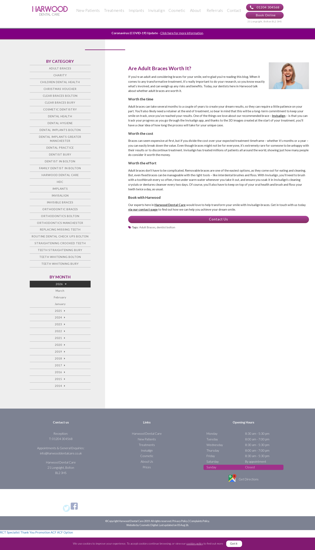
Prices (147, 467)
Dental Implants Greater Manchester (60, 139)
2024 (58, 317)
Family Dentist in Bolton (60, 168)
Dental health (60, 116)
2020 (58, 344)
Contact (234, 10)
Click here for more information (181, 33)
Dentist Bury (60, 154)
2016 (58, 372)
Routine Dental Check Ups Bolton (60, 236)
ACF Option (65, 532)
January (60, 304)
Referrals (215, 10)
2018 (58, 358)
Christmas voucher (60, 89)
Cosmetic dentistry (60, 109)
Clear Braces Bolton (60, 95)
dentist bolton (166, 227)
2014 (58, 385)
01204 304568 (264, 7)
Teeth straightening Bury (60, 250)
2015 (58, 379)
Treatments (114, 10)
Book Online (266, 15)
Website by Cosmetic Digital (142, 525)
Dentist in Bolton (60, 161)
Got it (233, 543)
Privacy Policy (180, 521)
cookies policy (194, 543)
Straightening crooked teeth (60, 243)
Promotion (42, 532)
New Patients (88, 10)
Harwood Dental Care (60, 175)
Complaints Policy (199, 521)
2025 (58, 310)
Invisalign (156, 10)
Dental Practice (60, 147)
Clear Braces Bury (60, 102)
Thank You (27, 532)
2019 (58, 351)
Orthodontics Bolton (60, 216)
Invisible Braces (60, 202)
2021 (58, 338)
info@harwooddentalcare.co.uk (61, 453)
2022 (58, 331)
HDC (60, 181)
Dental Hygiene (60, 123)
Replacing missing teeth (60, 229)
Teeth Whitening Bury (60, 263)
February (60, 297)
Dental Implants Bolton (60, 130)
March (60, 290)
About (195, 10)
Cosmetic (177, 10)
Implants (136, 10)
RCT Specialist (10, 532)
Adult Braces (147, 227)
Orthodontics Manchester (60, 223)
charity (60, 75)
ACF (53, 532)
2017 (58, 365)
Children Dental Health (60, 82)
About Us (147, 461)
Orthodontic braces (60, 209)
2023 (58, 324)
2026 (59, 284)
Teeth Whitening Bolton (60, 257)
